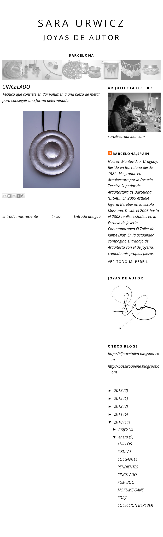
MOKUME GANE (130, 490)
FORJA (122, 497)
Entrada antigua (87, 216)
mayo (123, 429)
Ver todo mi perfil (128, 261)
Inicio (56, 216)
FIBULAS (124, 451)
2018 (118, 390)
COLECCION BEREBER (135, 505)
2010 (118, 422)
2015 (118, 398)
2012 (118, 406)
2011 (118, 414)
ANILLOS (124, 444)
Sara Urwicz (82, 23)
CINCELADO (127, 474)
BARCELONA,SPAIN (131, 153)
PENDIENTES (127, 467)
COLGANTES (127, 459)
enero (123, 437)
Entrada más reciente (20, 216)
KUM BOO (125, 482)
